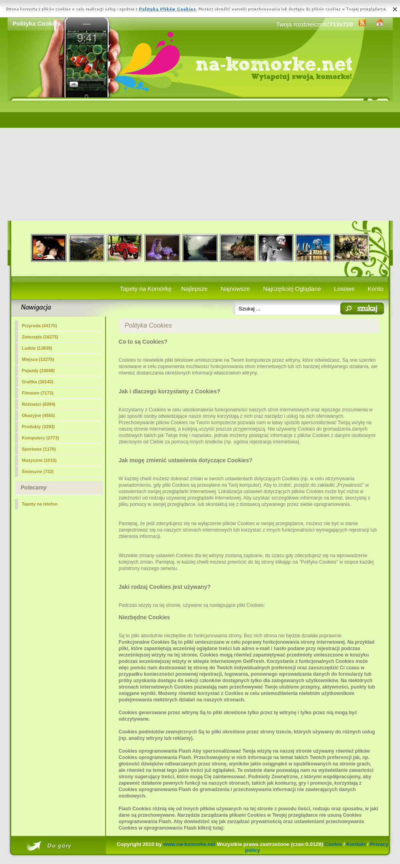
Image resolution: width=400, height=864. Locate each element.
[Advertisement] (200, 161)
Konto (375, 288)
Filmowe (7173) (38, 393)
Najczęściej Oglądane (292, 288)
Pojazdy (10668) (38, 370)
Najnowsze (235, 288)
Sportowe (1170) (39, 449)
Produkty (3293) (38, 426)
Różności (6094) (39, 404)
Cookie (333, 844)
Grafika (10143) (38, 381)
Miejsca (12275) (38, 359)
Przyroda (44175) (39, 325)
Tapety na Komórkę (146, 288)
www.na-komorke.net (189, 844)
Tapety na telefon (40, 503)
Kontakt (356, 844)
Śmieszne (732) (38, 471)
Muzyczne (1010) (39, 460)
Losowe (344, 288)
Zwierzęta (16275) (40, 336)
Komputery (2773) (40, 437)
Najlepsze (194, 288)
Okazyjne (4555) (38, 415)
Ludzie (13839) (37, 348)
